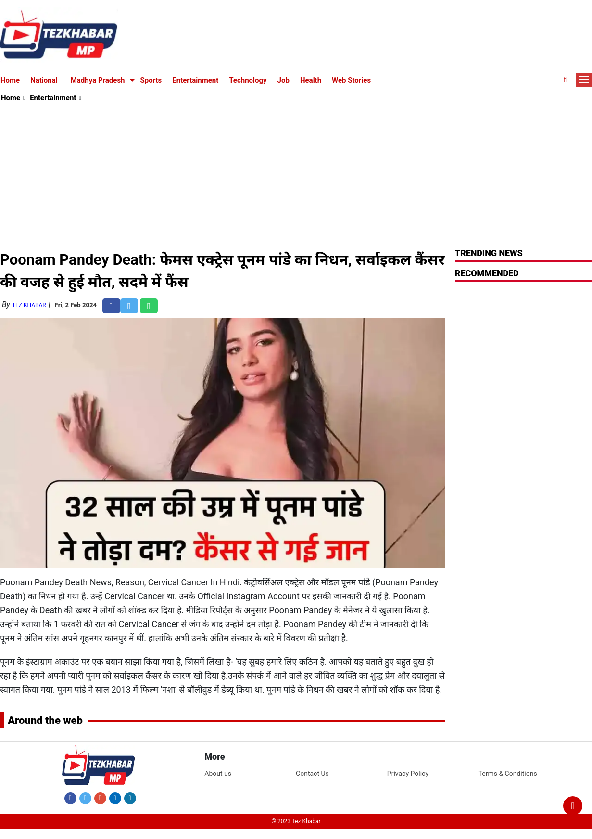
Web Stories (351, 80)
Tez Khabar (29, 305)
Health (310, 80)
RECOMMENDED (487, 273)
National (44, 80)
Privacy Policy (407, 773)
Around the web (45, 720)
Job (283, 80)
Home (10, 80)
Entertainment (195, 80)
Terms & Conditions (508, 773)
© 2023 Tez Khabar (296, 821)
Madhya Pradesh (98, 80)
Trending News (489, 253)
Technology (247, 80)
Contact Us (312, 773)
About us (217, 773)
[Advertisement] (296, 176)
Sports (151, 80)
